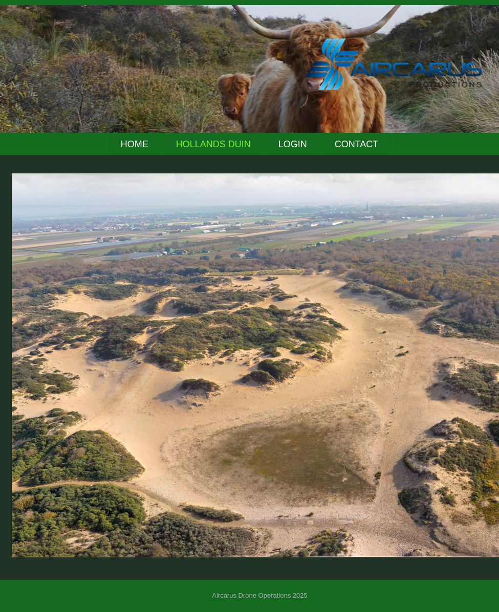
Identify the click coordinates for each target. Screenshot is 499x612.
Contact (357, 144)
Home (134, 144)
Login (292, 144)
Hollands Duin (213, 144)
